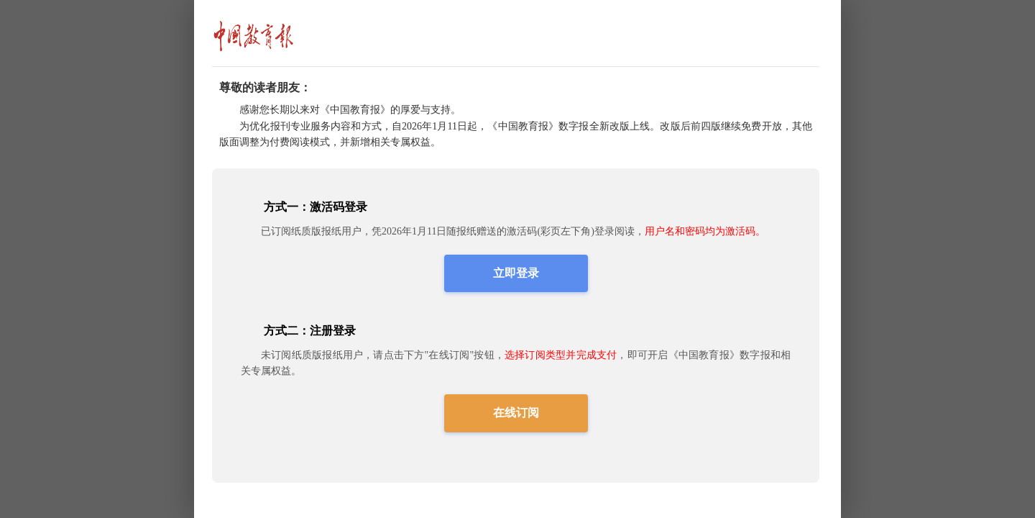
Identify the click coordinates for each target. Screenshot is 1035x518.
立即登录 (516, 273)
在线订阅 (516, 412)
